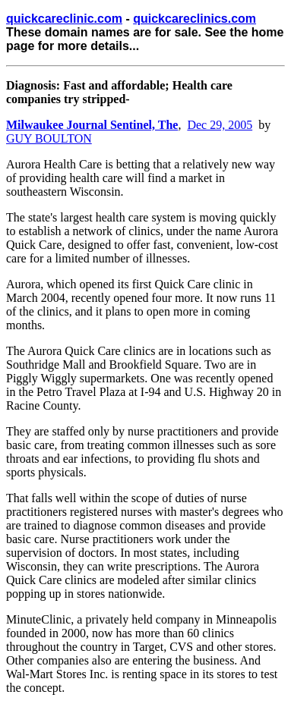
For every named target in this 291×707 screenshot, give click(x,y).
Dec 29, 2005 (219, 124)
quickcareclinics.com (194, 18)
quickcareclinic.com (64, 18)
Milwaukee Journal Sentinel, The (92, 124)
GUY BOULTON (49, 138)
